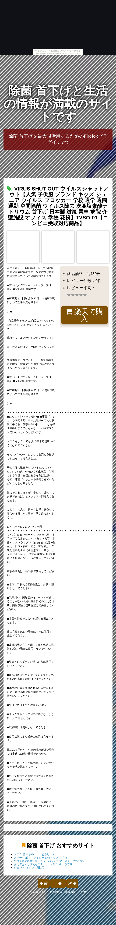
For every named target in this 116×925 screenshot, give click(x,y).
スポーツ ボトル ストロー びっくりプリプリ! (40, 857)
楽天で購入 (84, 315)
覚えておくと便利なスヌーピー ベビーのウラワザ (43, 864)
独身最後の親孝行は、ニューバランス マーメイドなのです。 (50, 860)
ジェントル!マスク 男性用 (29, 867)
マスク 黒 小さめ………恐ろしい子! (35, 854)
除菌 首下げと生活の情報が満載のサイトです (58, 103)
